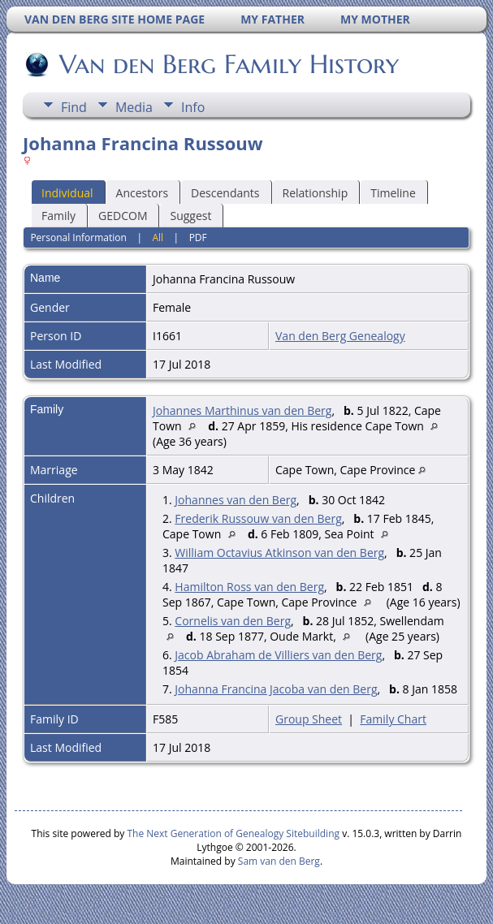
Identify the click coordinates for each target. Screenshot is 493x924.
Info (193, 107)
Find (74, 107)
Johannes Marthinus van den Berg (242, 410)
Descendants (225, 193)
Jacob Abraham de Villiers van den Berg (278, 655)
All (157, 237)
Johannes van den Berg (235, 499)
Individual (67, 193)
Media (134, 107)
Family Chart (393, 719)
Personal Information (78, 237)
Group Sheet (308, 719)
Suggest (190, 215)
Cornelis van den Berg (233, 620)
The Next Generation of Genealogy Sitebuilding (233, 833)
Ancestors (142, 193)
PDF (198, 237)
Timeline (393, 193)
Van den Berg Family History (228, 64)
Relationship (315, 193)
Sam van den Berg (279, 861)
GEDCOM (122, 215)
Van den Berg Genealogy (340, 335)
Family (58, 215)
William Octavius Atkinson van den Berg (279, 552)
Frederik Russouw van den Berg (258, 518)
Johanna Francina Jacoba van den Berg (276, 689)
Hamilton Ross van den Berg (249, 586)
